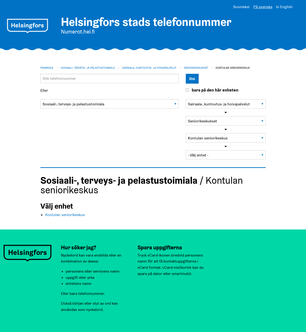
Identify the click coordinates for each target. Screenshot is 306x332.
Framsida (46, 67)
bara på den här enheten (215, 90)
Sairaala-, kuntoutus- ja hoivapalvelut (149, 67)
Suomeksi (241, 6)
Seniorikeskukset (196, 67)
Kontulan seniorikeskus (65, 214)
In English (284, 6)
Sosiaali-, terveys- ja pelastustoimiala (88, 67)
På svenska (262, 6)
